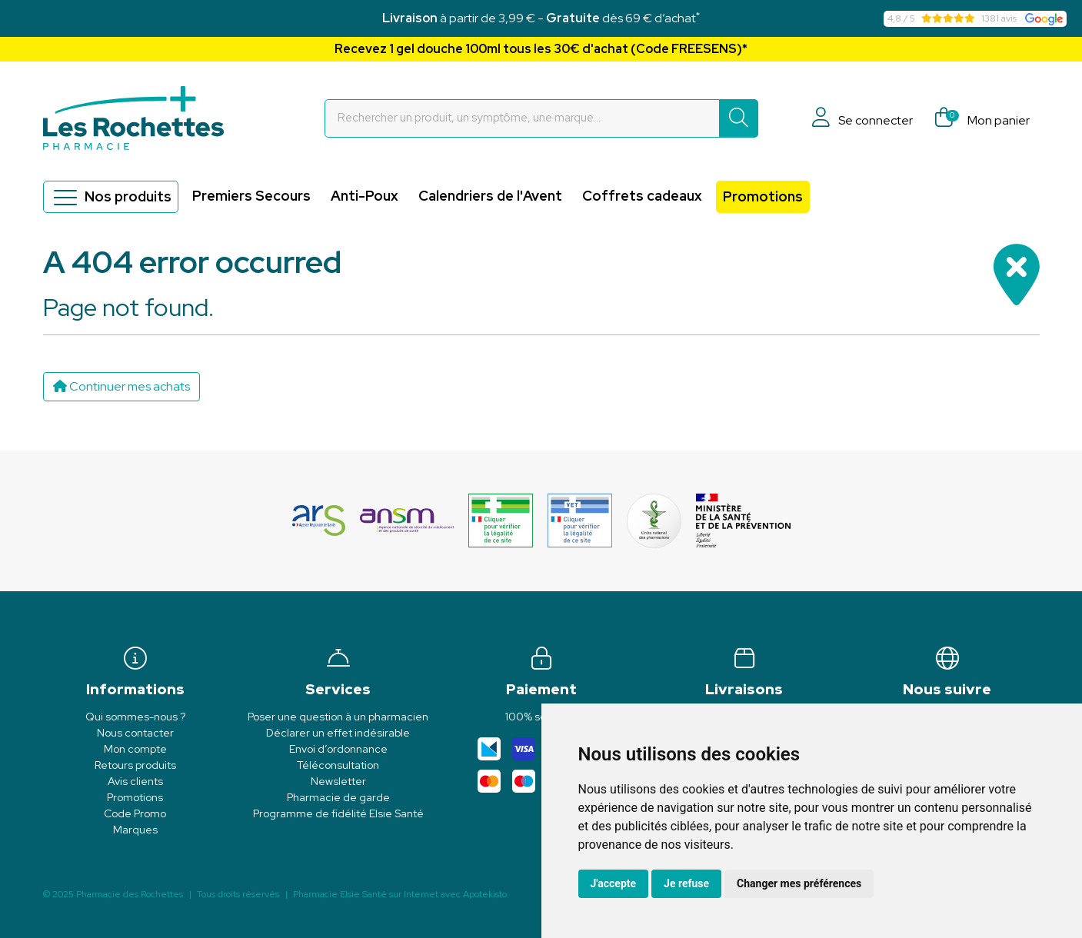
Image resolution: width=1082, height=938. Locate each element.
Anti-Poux (364, 196)
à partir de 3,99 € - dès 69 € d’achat (541, 18)
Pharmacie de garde (338, 797)
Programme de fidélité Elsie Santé (338, 813)
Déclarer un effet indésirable (338, 733)
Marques (135, 830)
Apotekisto (400, 894)
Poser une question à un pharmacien (338, 716)
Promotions (763, 196)
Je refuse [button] (686, 883)
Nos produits (110, 196)
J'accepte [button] (614, 883)
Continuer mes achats (121, 386)
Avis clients (135, 781)
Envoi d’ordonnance (338, 749)
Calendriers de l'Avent (490, 196)
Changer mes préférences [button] (799, 883)
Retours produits (135, 765)
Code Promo (135, 813)
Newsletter (338, 781)
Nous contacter (135, 733)
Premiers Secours (251, 196)
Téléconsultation (338, 765)
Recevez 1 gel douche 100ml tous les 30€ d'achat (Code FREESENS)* (541, 49)
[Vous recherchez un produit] (522, 118)
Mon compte (135, 749)
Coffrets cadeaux (642, 196)
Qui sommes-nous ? (135, 716)
